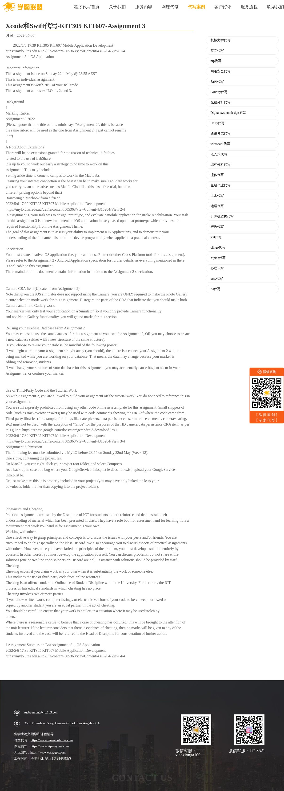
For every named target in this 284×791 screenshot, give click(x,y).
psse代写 (217, 278)
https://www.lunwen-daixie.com (52, 740)
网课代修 (170, 6)
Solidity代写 (219, 92)
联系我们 (275, 6)
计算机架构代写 (222, 216)
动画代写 (217, 81)
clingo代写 (218, 247)
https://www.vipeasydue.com (50, 746)
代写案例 (196, 6)
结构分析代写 (220, 164)
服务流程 (249, 6)
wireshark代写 (220, 144)
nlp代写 (216, 61)
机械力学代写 (220, 40)
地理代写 (217, 206)
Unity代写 (218, 123)
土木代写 (217, 195)
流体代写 (217, 175)
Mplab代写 (218, 258)
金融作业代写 (220, 185)
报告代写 (217, 227)
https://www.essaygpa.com (48, 752)
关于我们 (117, 6)
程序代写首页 (87, 6)
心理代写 (217, 268)
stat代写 (216, 237)
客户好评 (222, 6)
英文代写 (217, 50)
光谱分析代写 (220, 102)
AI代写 (216, 289)
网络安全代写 (220, 71)
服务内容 (143, 6)
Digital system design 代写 (229, 113)
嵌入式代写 (219, 154)
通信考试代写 (220, 133)
